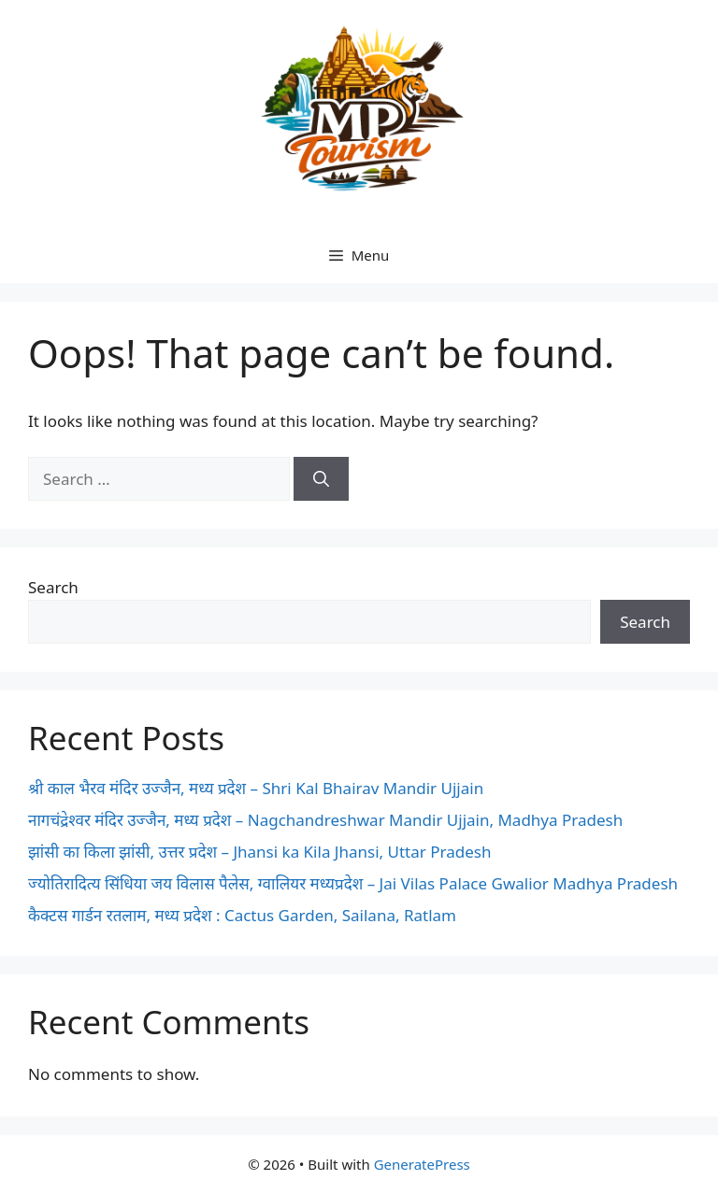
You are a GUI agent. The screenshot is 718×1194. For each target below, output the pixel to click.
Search (53, 587)
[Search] (321, 479)
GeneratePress (422, 1164)
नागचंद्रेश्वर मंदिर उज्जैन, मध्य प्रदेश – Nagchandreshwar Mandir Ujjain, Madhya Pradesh (325, 820)
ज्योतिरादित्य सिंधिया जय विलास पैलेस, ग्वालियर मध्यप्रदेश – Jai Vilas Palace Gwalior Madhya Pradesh (353, 883)
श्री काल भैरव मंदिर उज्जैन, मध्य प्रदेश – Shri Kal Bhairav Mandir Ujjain (255, 788)
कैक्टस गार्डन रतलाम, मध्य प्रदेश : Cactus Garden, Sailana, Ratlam (242, 915)
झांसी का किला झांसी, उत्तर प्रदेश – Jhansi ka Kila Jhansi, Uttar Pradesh (259, 851)
